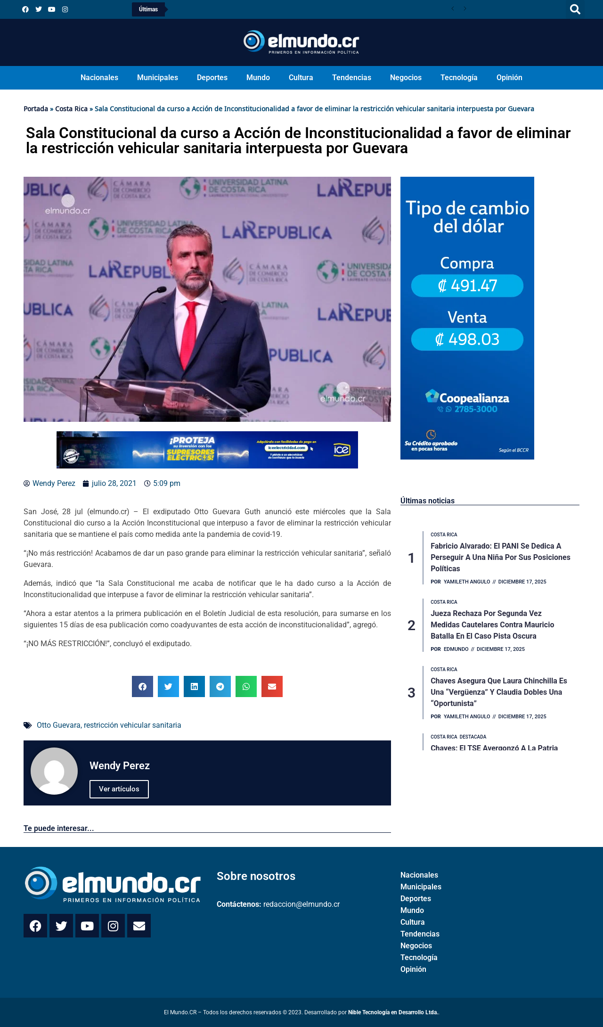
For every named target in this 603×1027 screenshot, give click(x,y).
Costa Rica (71, 108)
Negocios (406, 77)
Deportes (212, 77)
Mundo (258, 77)
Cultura (301, 77)
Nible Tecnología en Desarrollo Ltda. (393, 1012)
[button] (575, 9)
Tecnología (459, 77)
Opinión (509, 77)
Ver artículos (119, 789)
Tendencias (351, 77)
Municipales (157, 77)
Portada (36, 108)
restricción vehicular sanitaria (132, 725)
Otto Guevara (59, 725)
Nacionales (99, 77)
